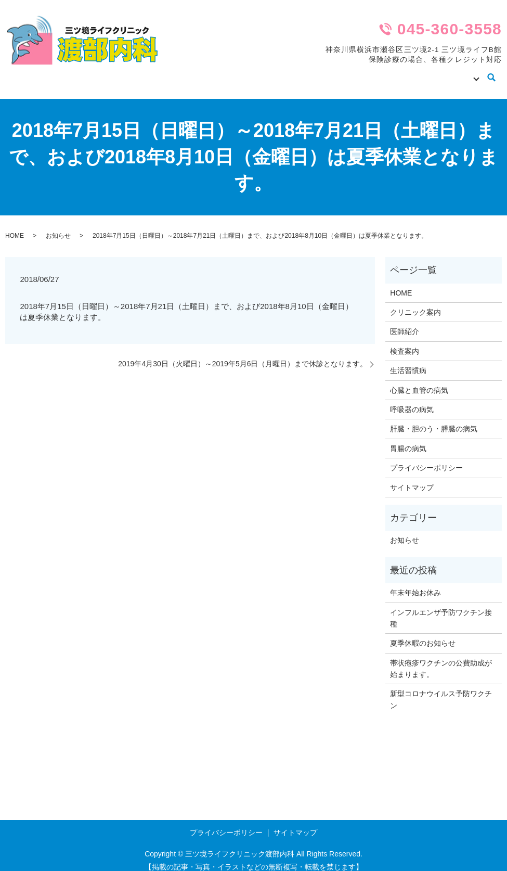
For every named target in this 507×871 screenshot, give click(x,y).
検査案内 (399, 72)
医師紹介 (349, 72)
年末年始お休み (415, 583)
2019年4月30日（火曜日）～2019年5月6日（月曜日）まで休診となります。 (242, 354)
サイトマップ (412, 477)
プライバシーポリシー (426, 458)
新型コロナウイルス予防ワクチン (441, 689)
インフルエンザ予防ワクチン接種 (441, 608)
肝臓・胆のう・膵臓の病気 (433, 419)
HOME (232, 72)
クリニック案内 (289, 72)
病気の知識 (452, 72)
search (492, 73)
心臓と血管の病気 (419, 380)
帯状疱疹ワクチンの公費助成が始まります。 (441, 659)
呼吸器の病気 (412, 399)
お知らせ (58, 225)
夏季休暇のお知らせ (423, 633)
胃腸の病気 (408, 438)
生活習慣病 (408, 360)
